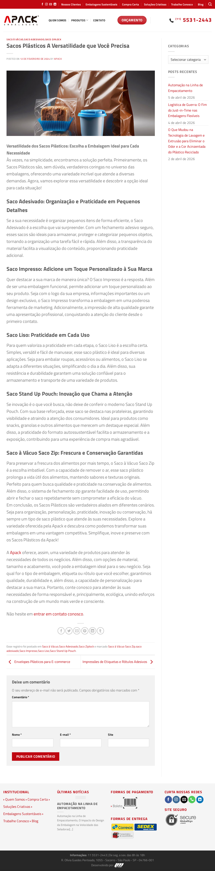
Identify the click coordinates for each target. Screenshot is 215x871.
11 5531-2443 (98, 855)
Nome (17, 734)
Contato (99, 20)
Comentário (20, 697)
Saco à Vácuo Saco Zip (121, 646)
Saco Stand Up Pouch (63, 651)
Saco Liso (43, 651)
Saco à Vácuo (15, 39)
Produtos (79, 20)
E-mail (65, 734)
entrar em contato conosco (58, 613)
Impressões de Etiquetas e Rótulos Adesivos (119, 661)
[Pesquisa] (210, 4)
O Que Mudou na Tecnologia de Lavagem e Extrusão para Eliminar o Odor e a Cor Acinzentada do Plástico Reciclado (186, 140)
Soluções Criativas (155, 4)
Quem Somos (57, 20)
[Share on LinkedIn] (92, 630)
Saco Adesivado (34, 39)
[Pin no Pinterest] (84, 630)
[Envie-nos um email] (50, 4)
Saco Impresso (28, 651)
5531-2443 (193, 20)
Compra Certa (130, 4)
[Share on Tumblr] (100, 630)
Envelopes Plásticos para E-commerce (38, 661)
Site (110, 734)
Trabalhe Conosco (182, 4)
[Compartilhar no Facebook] (61, 630)
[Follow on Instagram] (46, 4)
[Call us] (191, 799)
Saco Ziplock (53, 39)
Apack (58, 59)
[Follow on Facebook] (42, 4)
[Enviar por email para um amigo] (76, 630)
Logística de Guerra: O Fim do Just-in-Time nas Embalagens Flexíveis (187, 110)
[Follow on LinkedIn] (55, 4)
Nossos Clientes (71, 4)
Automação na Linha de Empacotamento (185, 87)
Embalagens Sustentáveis (101, 4)
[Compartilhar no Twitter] (69, 630)
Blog (200, 4)
